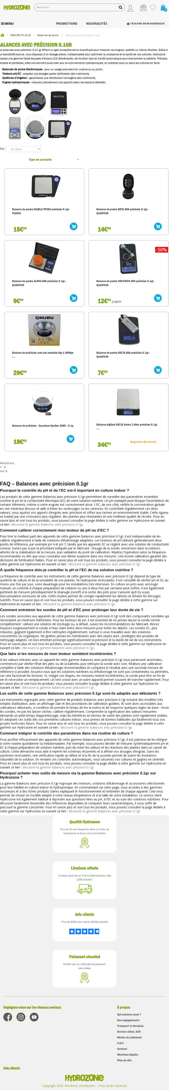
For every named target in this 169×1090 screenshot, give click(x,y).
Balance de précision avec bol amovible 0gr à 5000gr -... (42, 355)
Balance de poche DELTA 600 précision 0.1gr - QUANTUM (123, 355)
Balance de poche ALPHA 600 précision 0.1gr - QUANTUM (39, 283)
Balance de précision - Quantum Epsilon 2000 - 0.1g (42, 426)
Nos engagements (128, 1020)
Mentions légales (127, 1055)
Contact (122, 1049)
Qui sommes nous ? (129, 1014)
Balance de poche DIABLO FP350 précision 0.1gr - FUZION (41, 211)
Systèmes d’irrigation (14, 78)
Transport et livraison (130, 1026)
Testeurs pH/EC (11, 74)
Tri (2, 149)
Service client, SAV (129, 1032)
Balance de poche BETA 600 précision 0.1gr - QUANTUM (122, 211)
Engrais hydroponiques (15, 82)
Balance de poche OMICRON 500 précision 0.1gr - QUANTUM (125, 283)
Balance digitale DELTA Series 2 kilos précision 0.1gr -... (126, 426)
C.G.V (120, 1043)
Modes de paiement (129, 1037)
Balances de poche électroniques (22, 69)
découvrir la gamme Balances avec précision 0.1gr (47, 524)
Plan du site (124, 1060)
